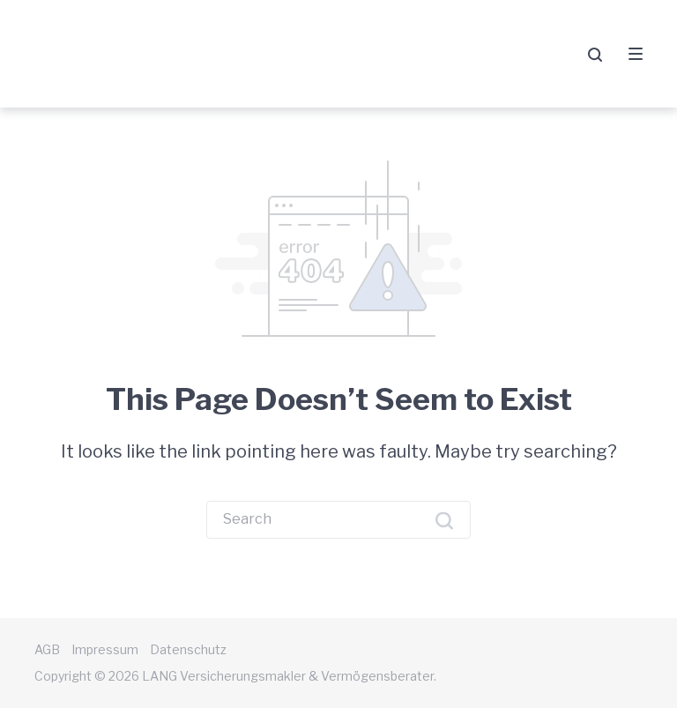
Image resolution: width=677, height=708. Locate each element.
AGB (47, 649)
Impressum (104, 649)
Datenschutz (188, 649)
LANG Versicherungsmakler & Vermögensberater (200, 53)
